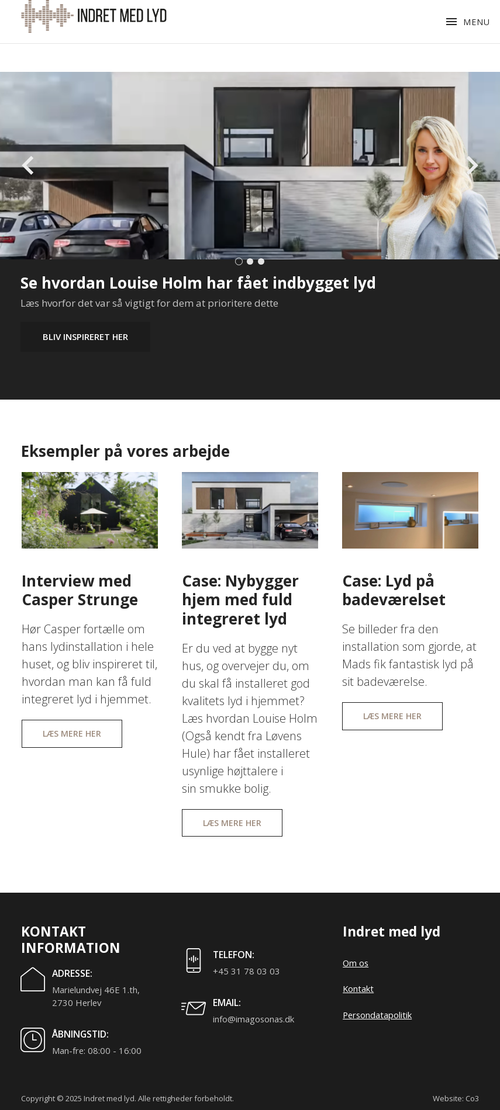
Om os (355, 963)
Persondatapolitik (377, 1015)
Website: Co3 (456, 1098)
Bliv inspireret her (85, 336)
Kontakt (358, 988)
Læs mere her (72, 733)
